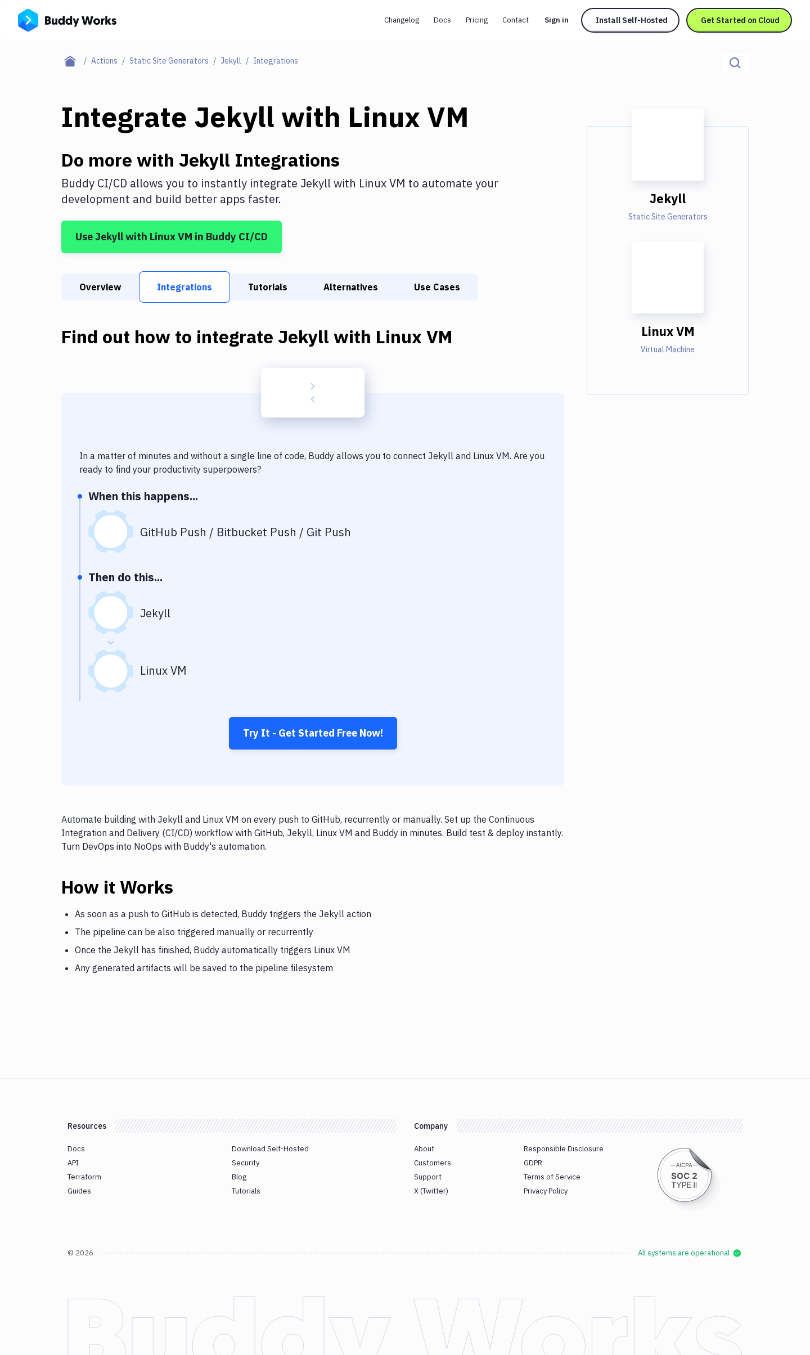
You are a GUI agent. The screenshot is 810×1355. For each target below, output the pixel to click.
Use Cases (437, 287)
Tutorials (267, 287)
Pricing (477, 20)
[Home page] (76, 61)
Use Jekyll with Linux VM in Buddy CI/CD (171, 236)
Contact (515, 20)
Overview (100, 287)
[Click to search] (735, 63)
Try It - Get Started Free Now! (313, 732)
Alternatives (350, 287)
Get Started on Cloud (740, 20)
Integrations (184, 287)
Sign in (556, 20)
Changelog (401, 20)
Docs (442, 20)
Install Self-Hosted (632, 20)
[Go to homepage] (67, 19)
